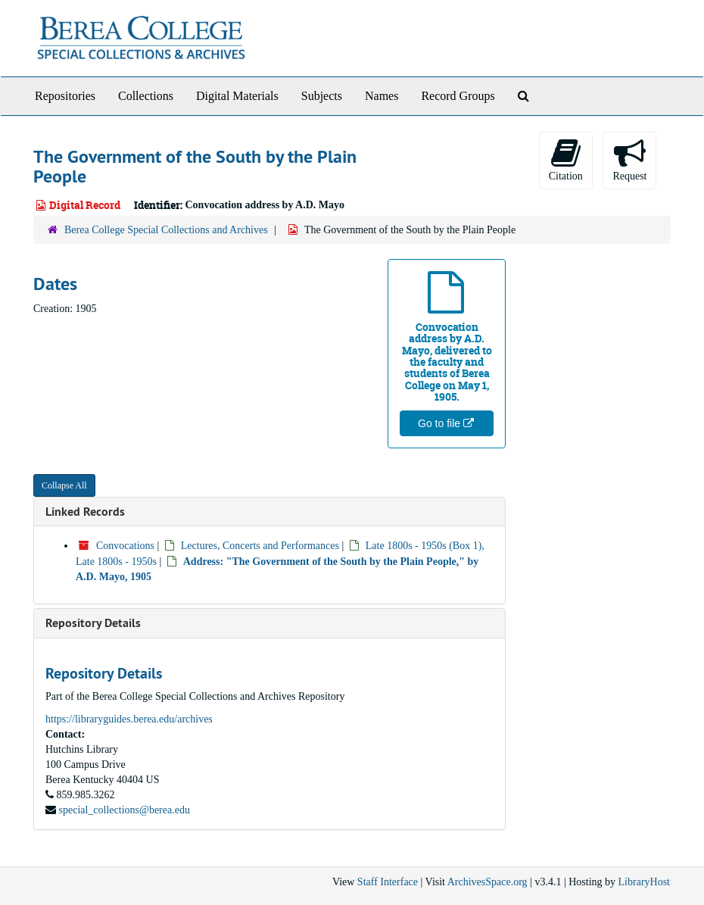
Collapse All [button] (64, 485)
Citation (566, 159)
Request (629, 159)
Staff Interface (387, 882)
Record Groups (457, 95)
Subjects (321, 95)
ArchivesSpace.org (487, 882)
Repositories (65, 95)
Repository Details (93, 623)
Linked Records (85, 512)
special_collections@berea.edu (124, 810)
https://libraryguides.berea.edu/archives (129, 719)
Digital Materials (237, 95)
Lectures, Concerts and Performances (260, 545)
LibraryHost (644, 882)
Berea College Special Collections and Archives (166, 230)
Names (381, 95)
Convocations (125, 545)
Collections (145, 95)
